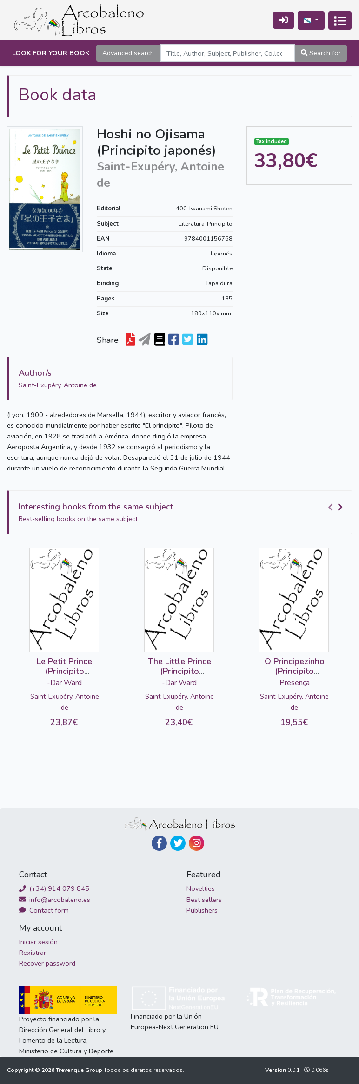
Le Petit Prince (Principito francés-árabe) (64, 671)
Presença (294, 683)
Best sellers (204, 899)
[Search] (227, 53)
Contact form (44, 910)
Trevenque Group (80, 1070)
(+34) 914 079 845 (54, 888)
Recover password (47, 963)
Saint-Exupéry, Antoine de (64, 702)
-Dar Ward (64, 683)
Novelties (200, 888)
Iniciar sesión (38, 942)
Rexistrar (32, 952)
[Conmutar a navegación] (340, 20)
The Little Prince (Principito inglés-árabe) (179, 671)
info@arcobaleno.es (54, 899)
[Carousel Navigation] (337, 507)
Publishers (202, 910)
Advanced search (128, 53)
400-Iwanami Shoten (204, 208)
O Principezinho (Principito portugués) (295, 671)
